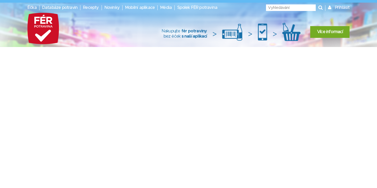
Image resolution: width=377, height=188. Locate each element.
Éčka (32, 7)
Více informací (330, 32)
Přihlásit (342, 7)
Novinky (112, 7)
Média (166, 7)
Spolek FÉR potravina (197, 7)
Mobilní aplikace (140, 7)
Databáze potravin (59, 7)
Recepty (91, 7)
